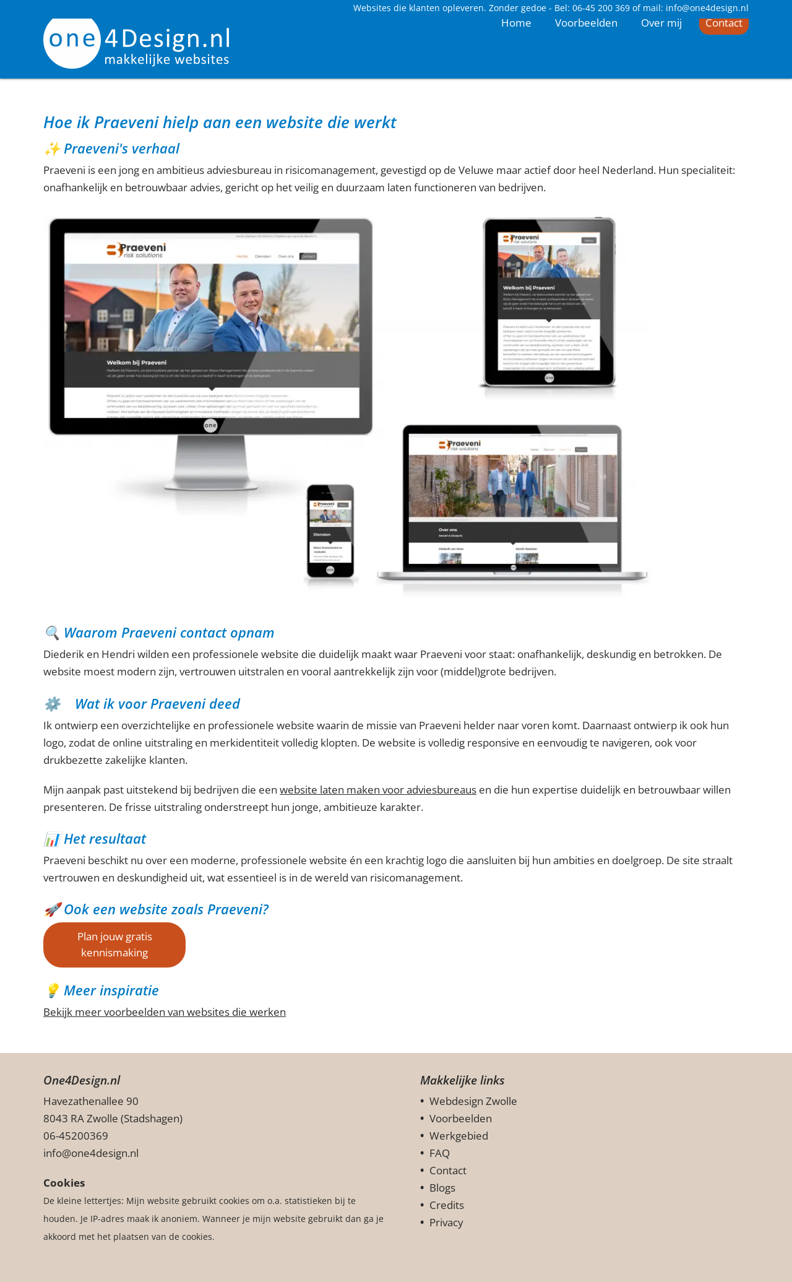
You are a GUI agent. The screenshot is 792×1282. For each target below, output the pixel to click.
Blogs (442, 1187)
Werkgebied (458, 1135)
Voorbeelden (586, 71)
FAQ (439, 1153)
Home (516, 70)
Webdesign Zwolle (473, 1101)
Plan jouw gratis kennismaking (114, 944)
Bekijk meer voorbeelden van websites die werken (164, 1012)
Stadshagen (151, 1118)
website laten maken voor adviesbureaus (378, 789)
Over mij (661, 71)
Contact (723, 71)
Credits (446, 1205)
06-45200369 (75, 1135)
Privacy (446, 1222)
